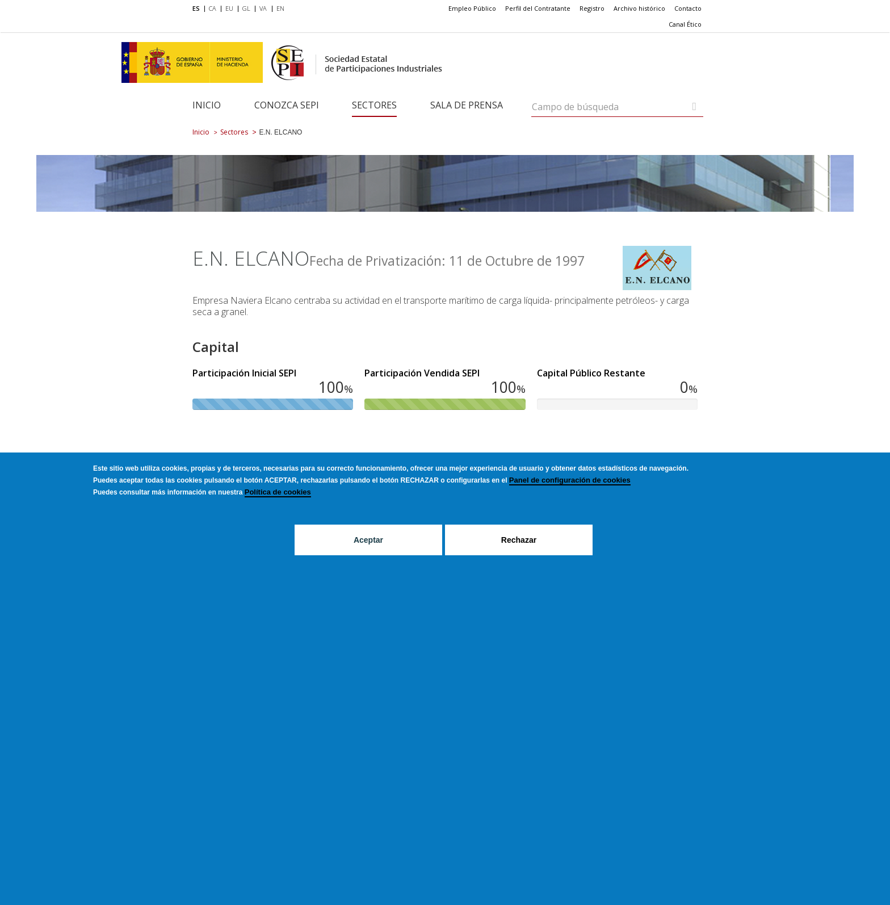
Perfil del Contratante (537, 8)
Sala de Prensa (466, 105)
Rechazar (518, 539)
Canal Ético (685, 24)
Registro (592, 8)
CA (212, 8)
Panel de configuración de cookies (570, 480)
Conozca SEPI (286, 105)
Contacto (688, 8)
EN (280, 8)
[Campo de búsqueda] (694, 106)
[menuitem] (198, 9)
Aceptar (368, 539)
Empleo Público (472, 8)
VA (263, 8)
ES (196, 8)
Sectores (374, 105)
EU (229, 8)
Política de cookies (278, 492)
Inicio (206, 105)
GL (246, 8)
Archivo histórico (639, 8)
